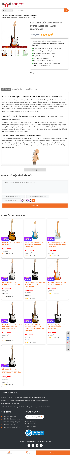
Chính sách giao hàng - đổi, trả (10, 427)
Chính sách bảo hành (8, 424)
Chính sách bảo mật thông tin (10, 422)
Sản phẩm (11, 15)
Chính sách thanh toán (8, 416)
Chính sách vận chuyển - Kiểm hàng (12, 419)
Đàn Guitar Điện (18, 15)
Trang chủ (4, 15)
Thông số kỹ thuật (17, 89)
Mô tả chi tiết (6, 89)
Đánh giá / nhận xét (31, 89)
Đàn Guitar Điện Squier (30, 15)
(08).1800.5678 (5, 404)
